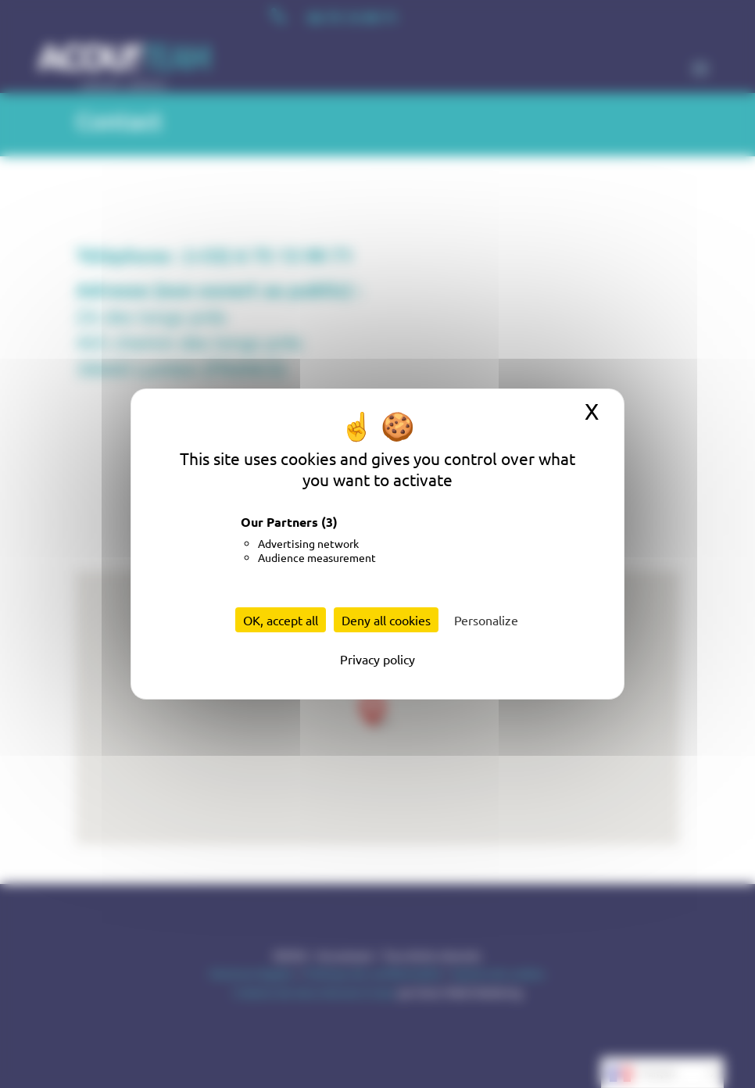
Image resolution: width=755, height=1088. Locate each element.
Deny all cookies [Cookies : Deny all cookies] (386, 620)
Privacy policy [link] (377, 659)
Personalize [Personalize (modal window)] (486, 620)
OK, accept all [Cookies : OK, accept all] (280, 620)
